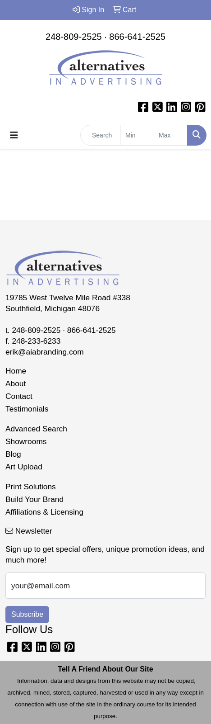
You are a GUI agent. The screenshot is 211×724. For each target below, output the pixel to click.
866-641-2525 (137, 37)
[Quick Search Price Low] (137, 135)
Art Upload (23, 466)
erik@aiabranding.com (44, 351)
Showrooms (26, 441)
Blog (13, 454)
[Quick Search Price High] (171, 135)
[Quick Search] (100, 135)
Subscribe (27, 614)
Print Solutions (30, 486)
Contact (18, 396)
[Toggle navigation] (14, 135)
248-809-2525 (74, 37)
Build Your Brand (34, 499)
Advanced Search (36, 428)
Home (15, 370)
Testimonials (26, 408)
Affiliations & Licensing (44, 511)
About (15, 383)
